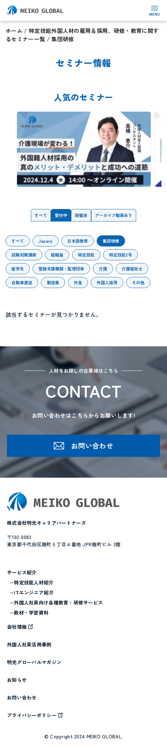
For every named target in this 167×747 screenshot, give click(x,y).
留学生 (17, 268)
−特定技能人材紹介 (32, 582)
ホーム (14, 30)
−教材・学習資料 (29, 612)
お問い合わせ (22, 697)
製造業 (53, 282)
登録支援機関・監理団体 (61, 268)
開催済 (81, 215)
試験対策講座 (23, 255)
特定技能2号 (120, 255)
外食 (78, 282)
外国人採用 (107, 282)
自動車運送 (21, 282)
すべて (41, 215)
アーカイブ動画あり (113, 215)
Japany (45, 241)
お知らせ (17, 679)
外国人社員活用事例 (29, 644)
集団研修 (111, 241)
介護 (103, 268)
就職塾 (57, 255)
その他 (138, 282)
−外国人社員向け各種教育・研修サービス (56, 602)
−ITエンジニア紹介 (32, 592)
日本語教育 (77, 241)
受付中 (61, 215)
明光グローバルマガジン (34, 662)
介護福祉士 (132, 268)
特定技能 (86, 255)
